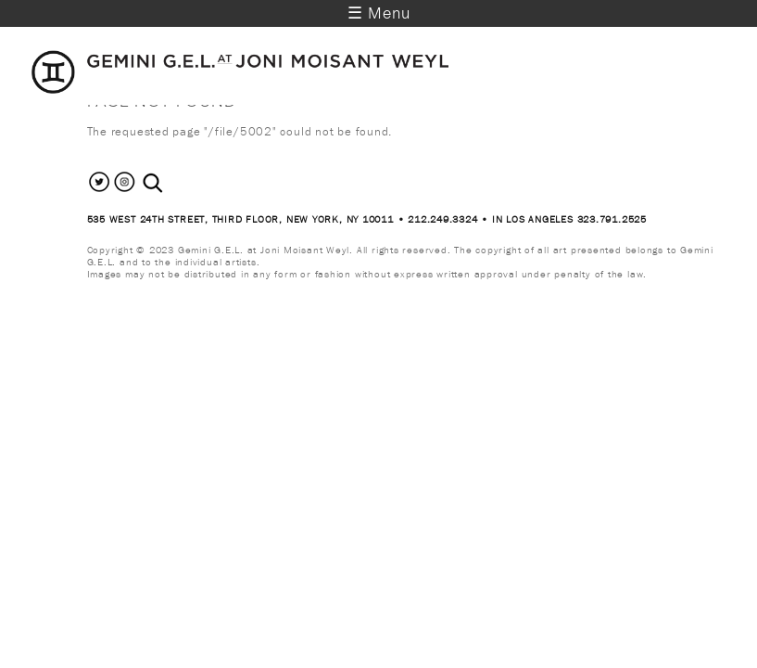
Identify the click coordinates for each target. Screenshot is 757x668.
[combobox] (172, 183)
